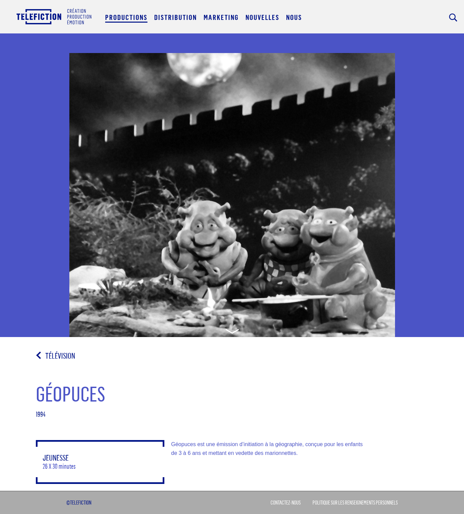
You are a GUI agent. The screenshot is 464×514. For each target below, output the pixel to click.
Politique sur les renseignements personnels (355, 502)
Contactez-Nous (286, 502)
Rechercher (453, 18)
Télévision (60, 355)
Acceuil (54, 16)
